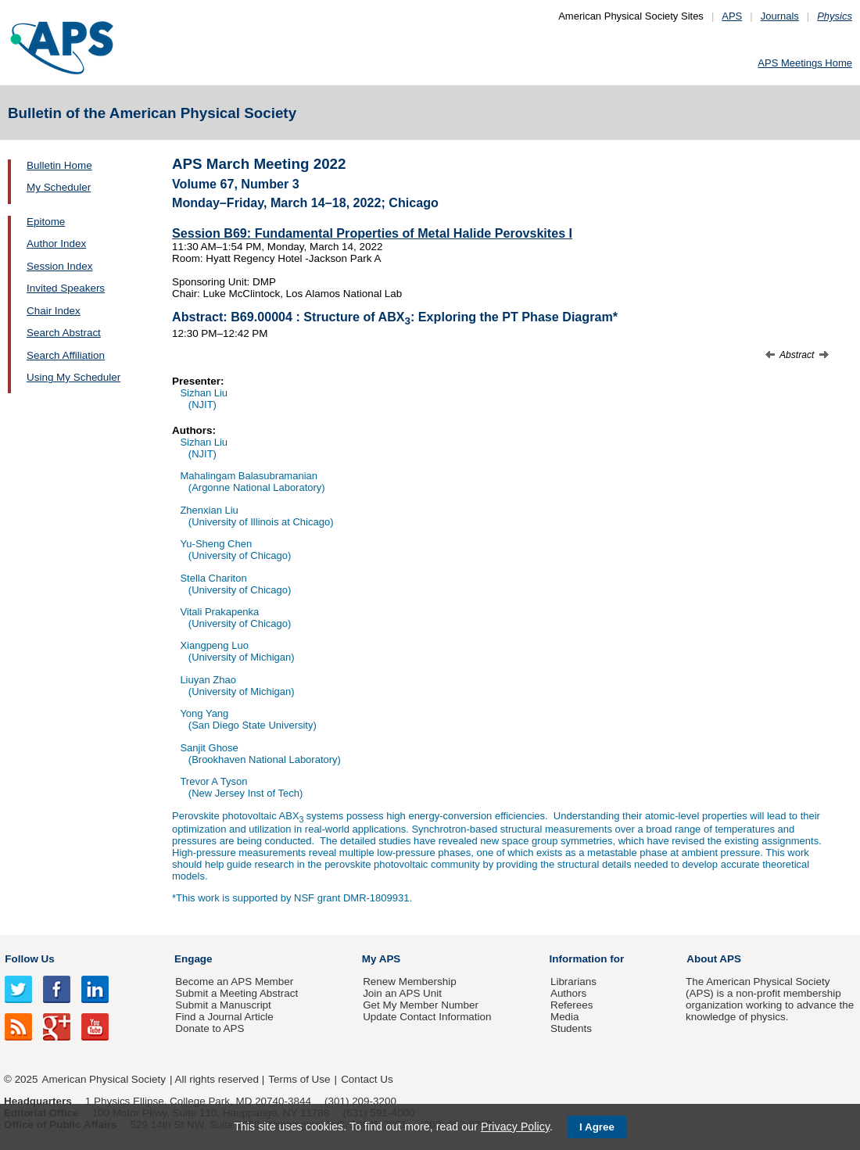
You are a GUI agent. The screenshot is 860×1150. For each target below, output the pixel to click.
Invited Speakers (66, 288)
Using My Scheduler (73, 377)
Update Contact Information (427, 1017)
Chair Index (54, 311)
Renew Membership (410, 981)
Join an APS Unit (402, 993)
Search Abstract (64, 333)
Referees (571, 1005)
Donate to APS (209, 1028)
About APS (713, 959)
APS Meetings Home (805, 63)
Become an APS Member (234, 981)
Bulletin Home (59, 165)
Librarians (573, 981)
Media (564, 1017)
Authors (568, 993)
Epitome (46, 221)
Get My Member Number (420, 1005)
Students (571, 1028)
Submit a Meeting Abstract (236, 993)
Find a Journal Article (224, 1017)
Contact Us (366, 1079)
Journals (780, 16)
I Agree (597, 1127)
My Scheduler (59, 187)
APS (732, 16)
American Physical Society (104, 1079)
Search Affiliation (66, 355)
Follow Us (29, 959)
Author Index (56, 243)
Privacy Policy (515, 1126)
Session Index (59, 266)
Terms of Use (299, 1079)
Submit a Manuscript (223, 1005)
